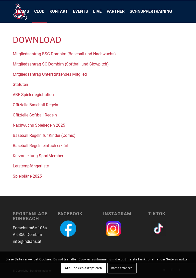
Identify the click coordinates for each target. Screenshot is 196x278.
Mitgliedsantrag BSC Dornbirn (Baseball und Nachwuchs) (64, 53)
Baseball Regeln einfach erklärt (40, 145)
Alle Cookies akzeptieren (83, 268)
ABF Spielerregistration (33, 94)
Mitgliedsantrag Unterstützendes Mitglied (50, 74)
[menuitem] (22, 11)
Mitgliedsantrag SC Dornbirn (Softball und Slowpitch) (61, 64)
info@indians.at (27, 241)
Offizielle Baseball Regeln (35, 104)
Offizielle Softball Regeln (35, 115)
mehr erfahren (122, 268)
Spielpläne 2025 (27, 176)
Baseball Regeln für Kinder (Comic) (44, 135)
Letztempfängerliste (31, 166)
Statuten (20, 84)
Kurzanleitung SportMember (38, 155)
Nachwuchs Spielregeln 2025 (39, 125)
